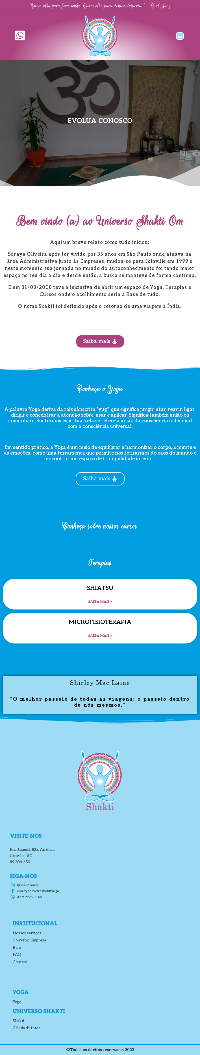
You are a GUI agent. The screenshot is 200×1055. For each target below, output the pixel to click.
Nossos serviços (27, 933)
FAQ (17, 954)
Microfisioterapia (100, 622)
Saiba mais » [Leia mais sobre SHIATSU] (100, 602)
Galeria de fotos (26, 1028)
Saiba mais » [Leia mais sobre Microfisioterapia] (100, 636)
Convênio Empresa (29, 940)
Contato (20, 962)
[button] (180, 36)
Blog (17, 947)
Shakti (18, 1020)
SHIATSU (100, 588)
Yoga (17, 1001)
